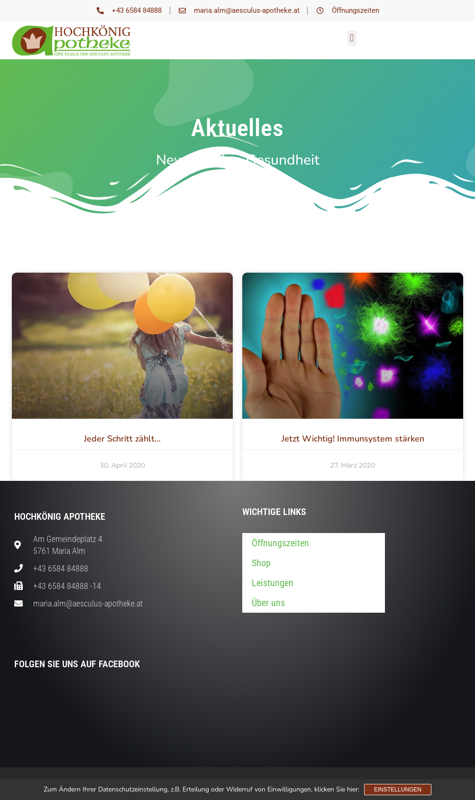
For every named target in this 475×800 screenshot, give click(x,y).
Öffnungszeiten (280, 543)
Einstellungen (397, 789)
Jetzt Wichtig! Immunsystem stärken (353, 438)
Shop (261, 563)
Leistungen (272, 583)
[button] (351, 38)
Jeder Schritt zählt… (122, 438)
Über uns (268, 602)
